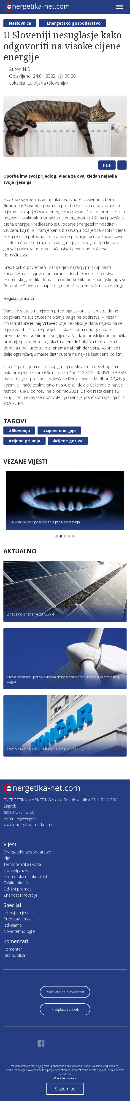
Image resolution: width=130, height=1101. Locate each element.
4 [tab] (69, 536)
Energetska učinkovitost (25, 876)
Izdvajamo (12, 925)
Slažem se (65, 1089)
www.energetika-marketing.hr (30, 824)
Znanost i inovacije (20, 895)
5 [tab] (73, 536)
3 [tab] (65, 536)
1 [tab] (56, 536)
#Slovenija (19, 430)
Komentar (12, 949)
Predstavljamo (16, 919)
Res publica (14, 955)
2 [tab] (61, 536)
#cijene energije (59, 430)
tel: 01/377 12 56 (18, 812)
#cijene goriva (67, 440)
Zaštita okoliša (16, 882)
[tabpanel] (65, 126)
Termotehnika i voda (22, 864)
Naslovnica (20, 23)
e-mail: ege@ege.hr (20, 818)
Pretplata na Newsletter (65, 991)
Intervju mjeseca (18, 912)
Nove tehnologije (19, 931)
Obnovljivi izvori (17, 870)
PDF (107, 165)
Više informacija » (65, 1078)
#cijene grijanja (24, 440)
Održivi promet (17, 889)
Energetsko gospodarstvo (74, 23)
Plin (6, 858)
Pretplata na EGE (65, 1009)
